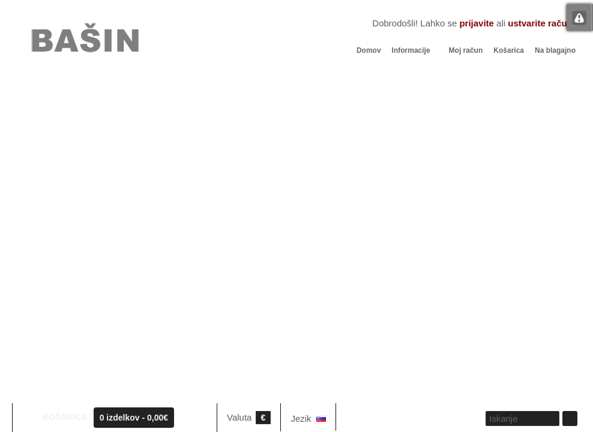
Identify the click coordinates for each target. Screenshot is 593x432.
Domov (369, 50)
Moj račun (466, 50)
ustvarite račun (540, 23)
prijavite (476, 23)
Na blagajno (555, 50)
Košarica (508, 50)
